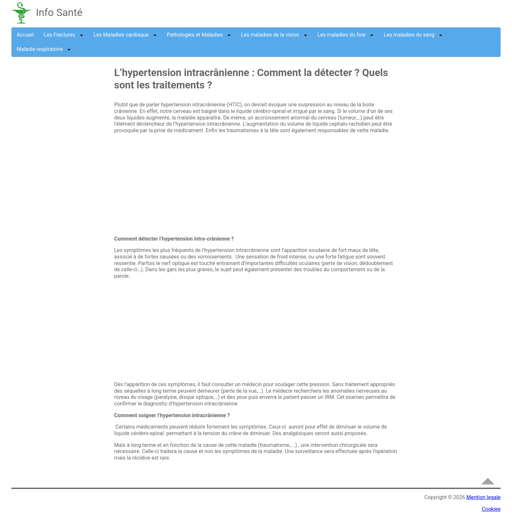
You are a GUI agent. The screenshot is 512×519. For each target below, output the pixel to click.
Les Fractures (63, 35)
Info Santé (59, 13)
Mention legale (483, 497)
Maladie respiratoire (44, 49)
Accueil (25, 35)
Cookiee (491, 509)
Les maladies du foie (345, 35)
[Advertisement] (65, 174)
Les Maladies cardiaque (125, 35)
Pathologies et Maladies (199, 35)
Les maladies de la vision (274, 35)
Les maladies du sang (413, 35)
